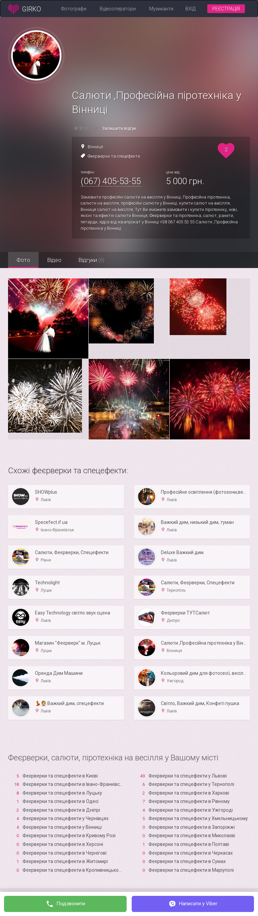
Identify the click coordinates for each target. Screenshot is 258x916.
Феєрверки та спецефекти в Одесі (60, 801)
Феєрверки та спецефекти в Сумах (187, 861)
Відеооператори (118, 8)
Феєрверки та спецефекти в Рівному (189, 801)
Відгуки (91, 260)
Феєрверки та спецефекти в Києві (60, 775)
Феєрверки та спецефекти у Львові (187, 775)
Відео (54, 260)
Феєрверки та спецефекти (114, 156)
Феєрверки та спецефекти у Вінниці (62, 827)
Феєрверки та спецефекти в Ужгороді (190, 810)
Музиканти (161, 8)
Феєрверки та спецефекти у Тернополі (191, 784)
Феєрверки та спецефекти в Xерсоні (63, 844)
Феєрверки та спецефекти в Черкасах (190, 853)
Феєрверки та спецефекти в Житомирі (65, 861)
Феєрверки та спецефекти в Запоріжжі (191, 827)
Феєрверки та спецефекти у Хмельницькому (198, 818)
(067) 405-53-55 (111, 181)
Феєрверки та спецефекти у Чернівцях (66, 818)
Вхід (190, 8)
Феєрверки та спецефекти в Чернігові (64, 853)
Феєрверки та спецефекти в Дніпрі (61, 810)
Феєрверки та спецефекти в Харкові (188, 793)
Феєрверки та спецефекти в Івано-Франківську (75, 784)
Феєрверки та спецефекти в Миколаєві (191, 835)
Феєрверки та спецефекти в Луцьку (62, 793)
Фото (23, 260)
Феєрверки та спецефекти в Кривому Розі (69, 835)
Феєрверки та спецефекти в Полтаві (188, 844)
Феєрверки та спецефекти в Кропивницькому (73, 870)
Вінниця (95, 146)
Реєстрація (226, 8)
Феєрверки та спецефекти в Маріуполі (191, 870)
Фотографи (73, 8)
